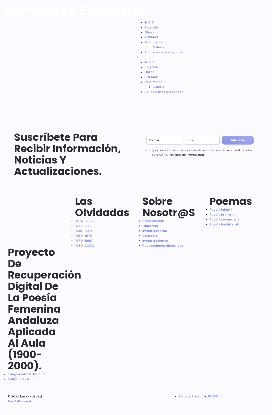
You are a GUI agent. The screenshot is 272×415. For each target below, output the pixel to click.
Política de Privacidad (186, 155)
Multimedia (153, 42)
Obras (149, 32)
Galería (158, 47)
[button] (203, 57)
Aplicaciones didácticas (163, 52)
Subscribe (237, 140)
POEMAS (151, 37)
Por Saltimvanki (20, 401)
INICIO (149, 22)
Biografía (151, 27)
